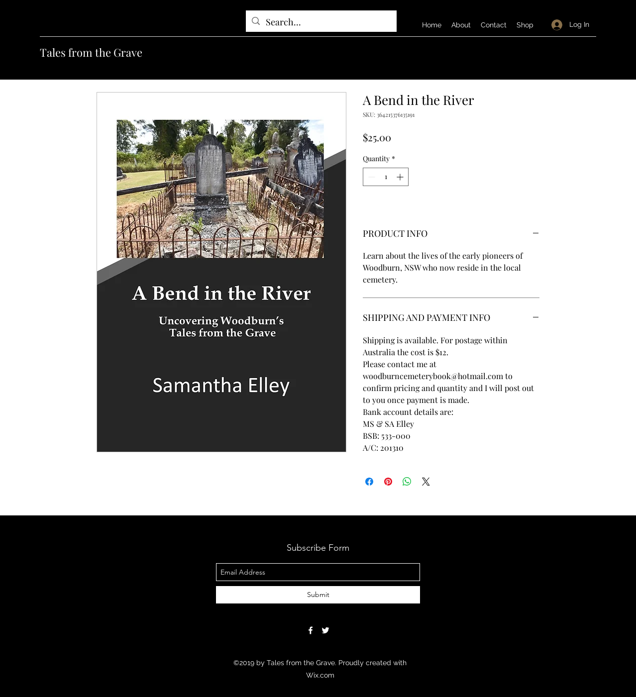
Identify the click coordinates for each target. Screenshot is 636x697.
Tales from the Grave (91, 52)
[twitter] (325, 630)
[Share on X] (426, 482)
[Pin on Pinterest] (388, 482)
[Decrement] (370, 177)
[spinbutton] (386, 177)
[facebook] (311, 630)
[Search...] (321, 22)
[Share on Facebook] (369, 482)
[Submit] (318, 594)
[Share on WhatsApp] (407, 482)
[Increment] (401, 177)
